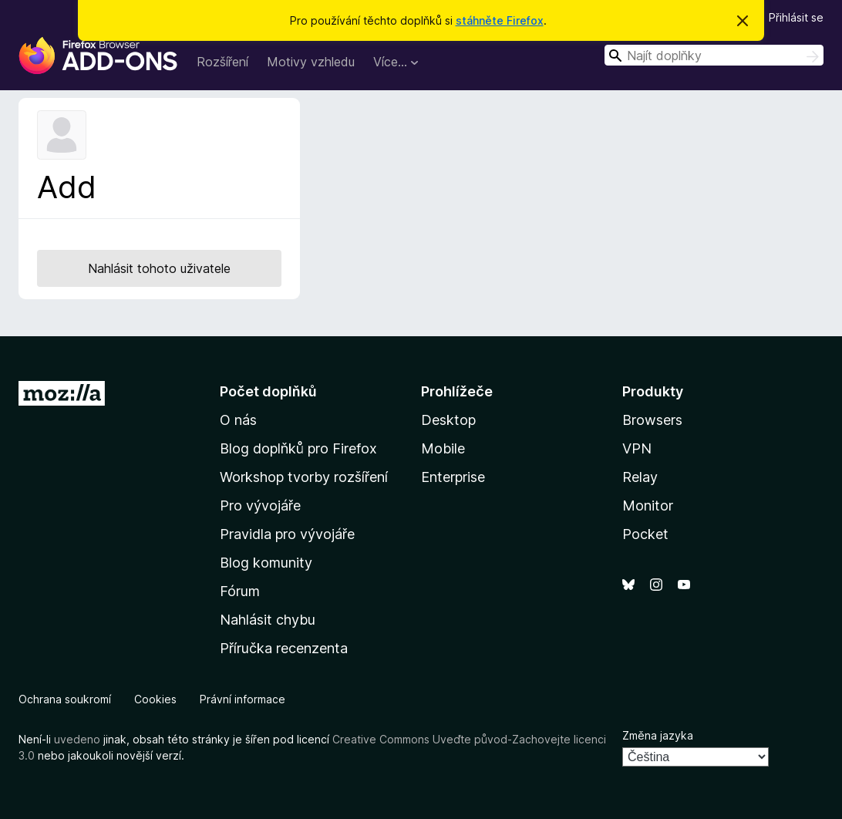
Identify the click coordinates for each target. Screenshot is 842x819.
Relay (640, 477)
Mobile (443, 448)
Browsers (652, 420)
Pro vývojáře (260, 505)
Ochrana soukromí (65, 699)
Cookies (155, 699)
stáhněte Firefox (500, 20)
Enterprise (453, 477)
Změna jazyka (657, 735)
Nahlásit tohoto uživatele (159, 268)
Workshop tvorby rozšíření (304, 477)
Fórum (240, 591)
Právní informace (242, 699)
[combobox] (714, 55)
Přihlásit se (796, 17)
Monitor (647, 505)
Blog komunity (266, 562)
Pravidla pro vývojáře (287, 534)
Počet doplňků (268, 391)
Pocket (645, 534)
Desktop (448, 420)
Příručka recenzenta (284, 648)
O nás (238, 420)
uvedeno (78, 739)
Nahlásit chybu (267, 620)
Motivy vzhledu (311, 61)
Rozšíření (222, 61)
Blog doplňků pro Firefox (298, 448)
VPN (637, 448)
